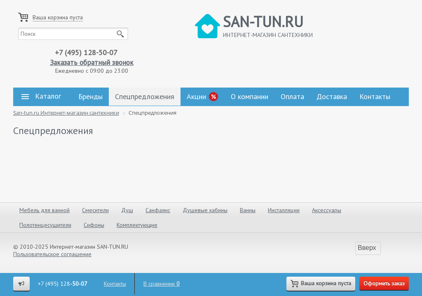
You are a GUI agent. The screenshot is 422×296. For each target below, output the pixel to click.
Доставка (331, 96)
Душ (127, 210)
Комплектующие (137, 225)
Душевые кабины (205, 210)
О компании (249, 96)
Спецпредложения (144, 96)
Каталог (41, 96)
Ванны (248, 210)
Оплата (292, 96)
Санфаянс (157, 210)
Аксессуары (326, 210)
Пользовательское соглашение (52, 254)
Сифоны (94, 225)
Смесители (95, 210)
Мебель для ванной (44, 210)
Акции (196, 96)
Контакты (374, 96)
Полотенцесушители (45, 225)
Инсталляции (284, 210)
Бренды (90, 96)
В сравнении (161, 283)
